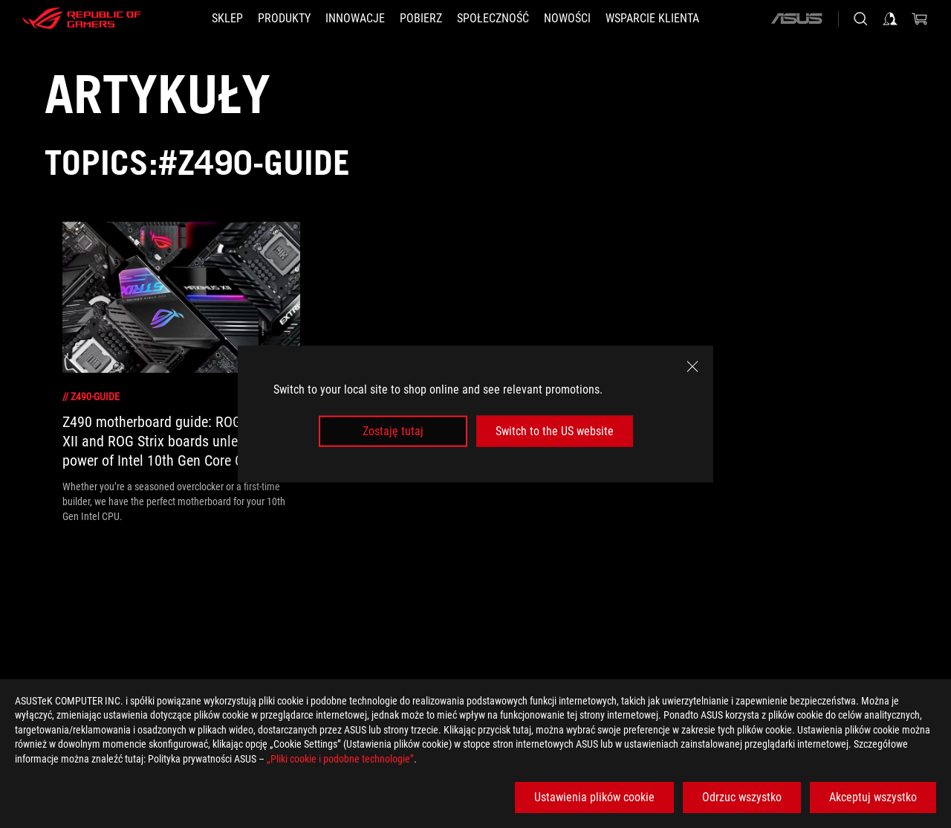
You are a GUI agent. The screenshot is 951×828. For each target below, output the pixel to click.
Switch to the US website (555, 431)
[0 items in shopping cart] (920, 18)
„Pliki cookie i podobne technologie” (340, 759)
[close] (692, 366)
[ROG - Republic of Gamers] (81, 18)
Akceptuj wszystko (873, 797)
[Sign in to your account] (890, 18)
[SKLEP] (227, 18)
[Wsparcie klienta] (652, 18)
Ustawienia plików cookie (594, 797)
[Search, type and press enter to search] (860, 18)
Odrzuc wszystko (742, 797)
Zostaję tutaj (393, 431)
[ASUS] (796, 18)
